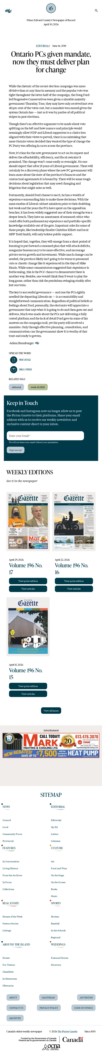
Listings (7, 930)
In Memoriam (10, 978)
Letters (54, 834)
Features (9, 848)
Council (7, 820)
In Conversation (11, 861)
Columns (55, 840)
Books (54, 889)
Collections (8, 889)
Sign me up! (15, 450)
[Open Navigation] (8, 11)
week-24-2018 (38, 387)
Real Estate (11, 903)
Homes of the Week (12, 916)
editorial (16, 387)
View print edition (28, 580)
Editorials (43, 45)
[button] (20, 360)
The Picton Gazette (67, 1031)
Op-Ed (54, 827)
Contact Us (16, 1007)
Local (5, 827)
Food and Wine (59, 868)
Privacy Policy (49, 1007)
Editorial (58, 807)
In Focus (7, 882)
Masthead (48, 997)
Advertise (86, 997)
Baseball (55, 923)
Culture (57, 848)
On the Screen (58, 882)
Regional (55, 937)
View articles (28, 588)
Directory (56, 964)
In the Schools (58, 930)
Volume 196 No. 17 (25, 568)
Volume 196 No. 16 (71, 568)
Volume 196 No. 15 (25, 673)
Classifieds (8, 971)
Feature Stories (10, 923)
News (6, 807)
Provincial (8, 840)
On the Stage (57, 875)
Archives (15, 1018)
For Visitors (9, 964)
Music (54, 896)
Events (6, 957)
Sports (56, 903)
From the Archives (12, 875)
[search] (96, 11)
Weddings (58, 944)
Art (52, 861)
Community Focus (12, 834)
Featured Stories (59, 957)
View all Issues (51, 710)
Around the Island (16, 944)
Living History (10, 868)
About (13, 997)
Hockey (55, 916)
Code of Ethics (83, 1007)
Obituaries (8, 985)
